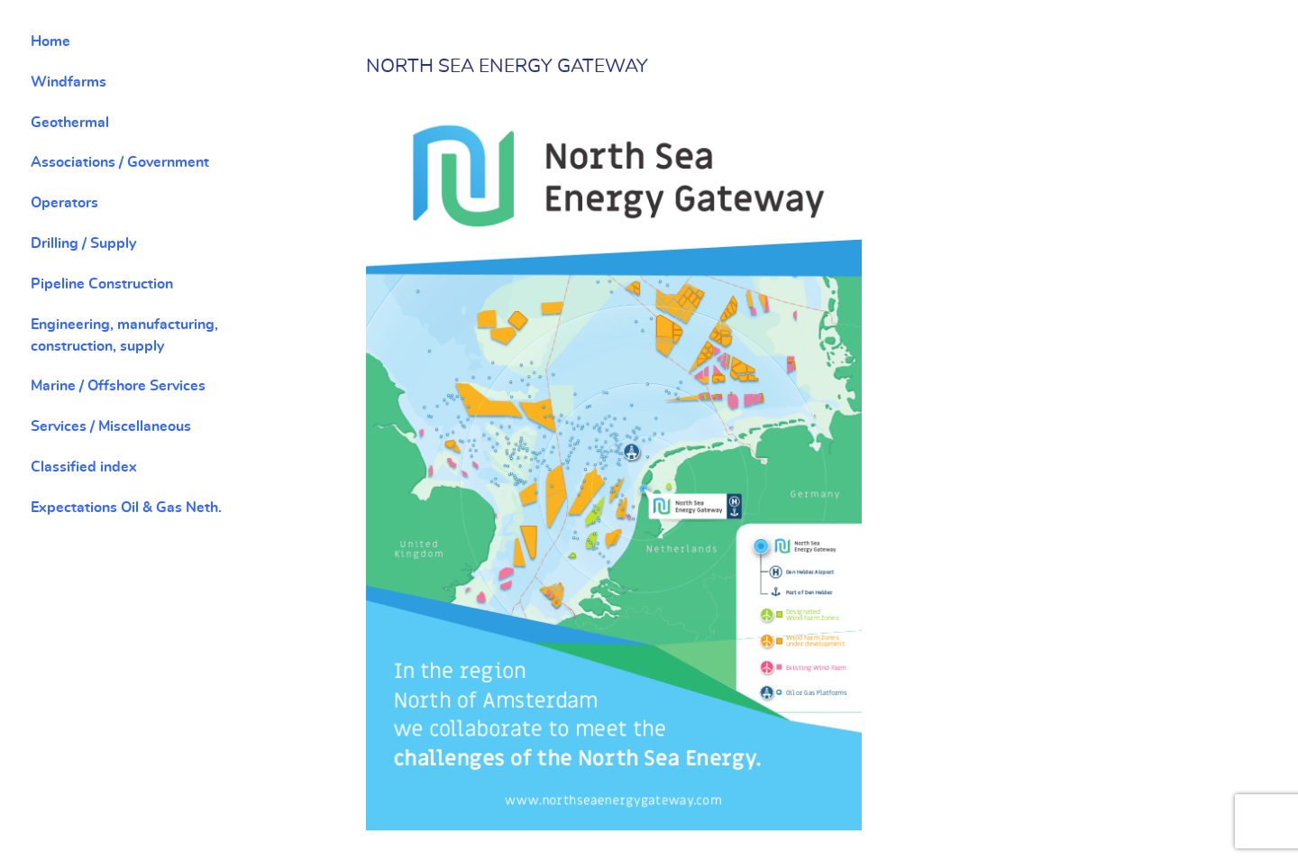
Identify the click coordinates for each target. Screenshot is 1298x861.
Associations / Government (120, 162)
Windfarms (68, 82)
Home (50, 41)
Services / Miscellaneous (111, 426)
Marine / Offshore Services (118, 386)
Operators (64, 203)
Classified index (84, 467)
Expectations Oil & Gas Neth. (126, 507)
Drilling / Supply (83, 243)
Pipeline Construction (102, 284)
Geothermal (70, 122)
